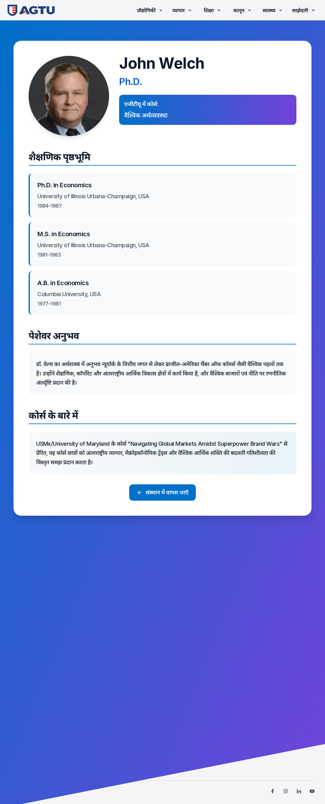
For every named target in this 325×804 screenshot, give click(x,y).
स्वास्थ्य (273, 10)
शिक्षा (213, 10)
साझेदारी (304, 10)
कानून (242, 10)
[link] (31, 10)
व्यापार (182, 10)
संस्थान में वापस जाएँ (162, 492)
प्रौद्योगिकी (150, 10)
